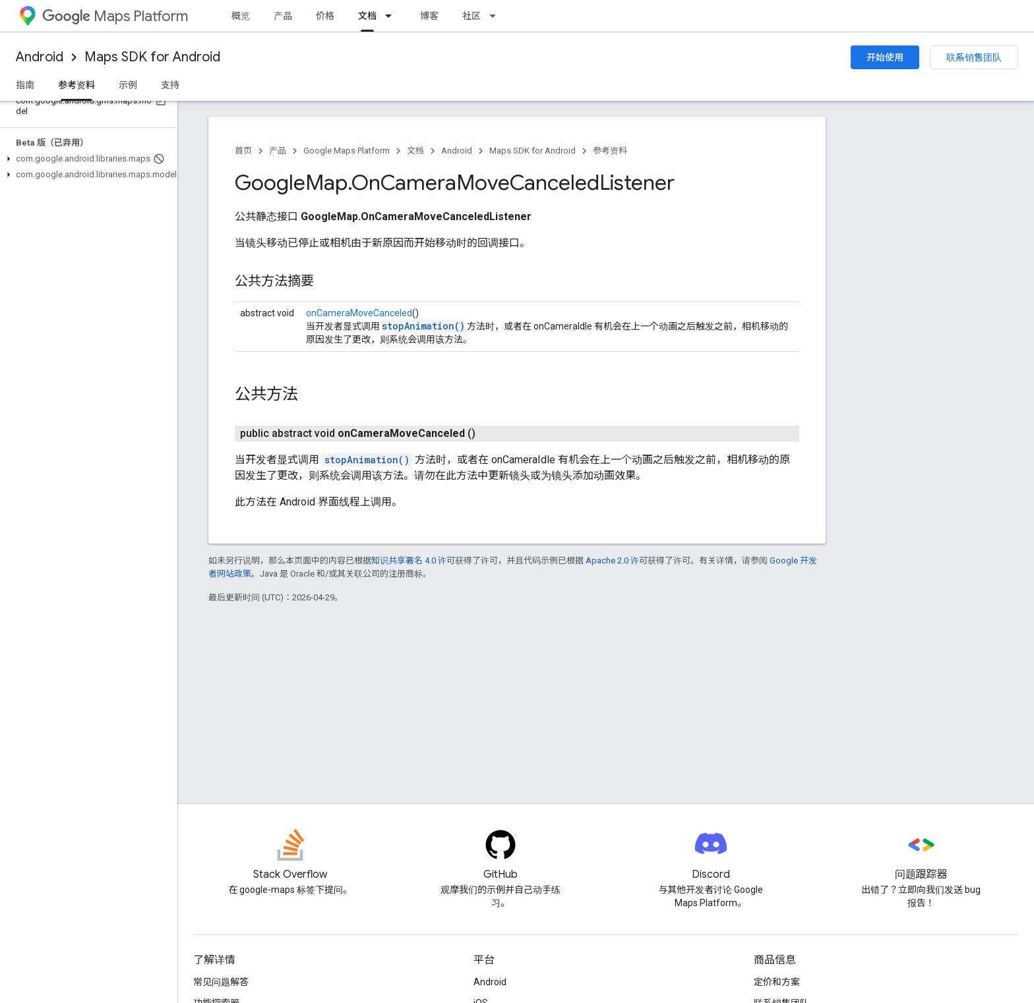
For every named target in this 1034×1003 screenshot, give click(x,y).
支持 (170, 85)
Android (39, 57)
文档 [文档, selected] (367, 16)
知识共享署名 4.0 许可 (413, 560)
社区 (471, 16)
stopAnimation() (423, 326)
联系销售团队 (974, 57)
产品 (283, 16)
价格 (325, 16)
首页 (243, 151)
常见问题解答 (221, 982)
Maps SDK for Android (152, 57)
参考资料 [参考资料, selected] (76, 85)
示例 (128, 85)
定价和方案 (777, 982)
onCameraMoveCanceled (359, 313)
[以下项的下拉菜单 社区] (496, 16)
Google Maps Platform (346, 151)
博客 (429, 16)
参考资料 (610, 151)
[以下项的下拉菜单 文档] (392, 16)
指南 (25, 85)
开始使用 (885, 57)
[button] (86, 159)
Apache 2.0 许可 (617, 560)
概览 (240, 16)
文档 (415, 151)
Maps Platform (115, 16)
